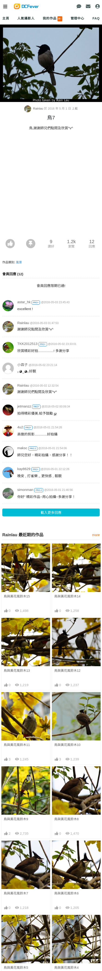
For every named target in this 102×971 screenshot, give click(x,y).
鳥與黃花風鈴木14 (67, 596)
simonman (25, 490)
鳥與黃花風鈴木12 (67, 670)
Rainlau (34, 108)
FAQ (96, 18)
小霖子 (22, 365)
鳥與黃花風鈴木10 (67, 745)
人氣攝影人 (25, 18)
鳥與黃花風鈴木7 (16, 893)
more (96, 535)
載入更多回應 (51, 512)
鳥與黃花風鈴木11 (17, 745)
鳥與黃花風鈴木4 (66, 923)
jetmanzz (24, 406)
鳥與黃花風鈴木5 (16, 923)
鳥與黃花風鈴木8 (66, 819)
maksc (22, 448)
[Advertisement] (51, 186)
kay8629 (23, 469)
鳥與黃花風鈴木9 (16, 819)
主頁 (5, 18)
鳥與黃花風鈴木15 (17, 596)
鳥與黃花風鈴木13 (17, 670)
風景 (19, 262)
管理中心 (77, 18)
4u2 (20, 427)
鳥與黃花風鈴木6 (66, 893)
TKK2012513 (27, 344)
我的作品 (52, 18)
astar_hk (24, 302)
